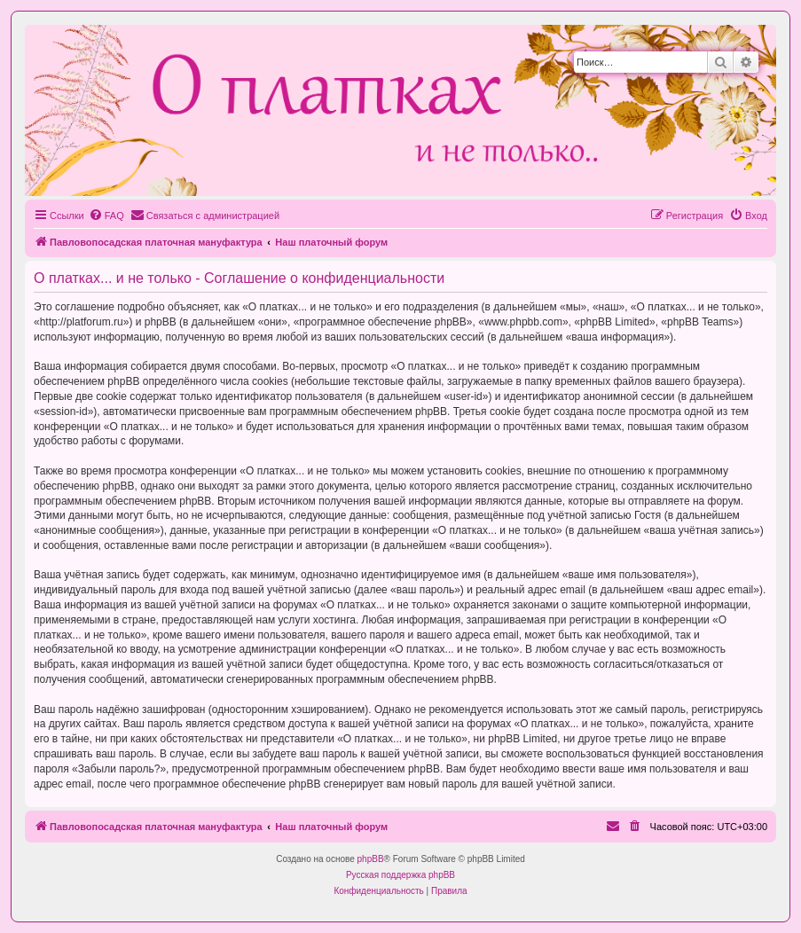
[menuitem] (106, 215)
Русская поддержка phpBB (400, 875)
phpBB (370, 859)
